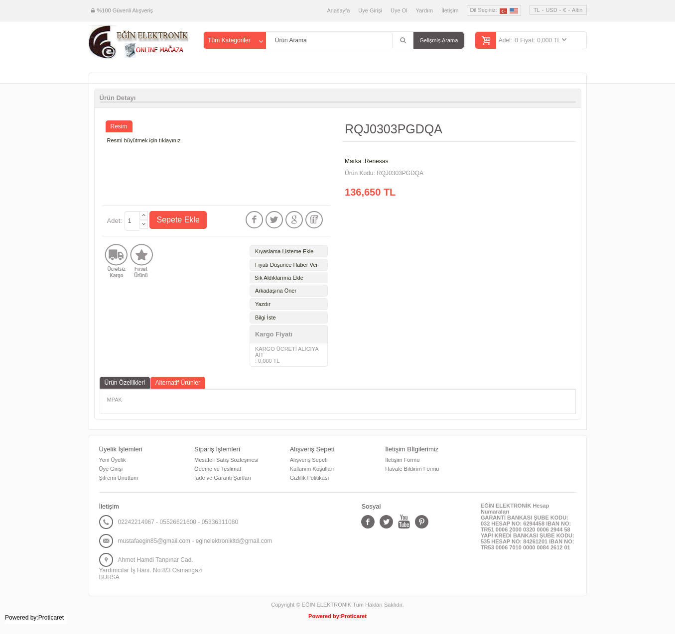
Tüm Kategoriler (229, 40)
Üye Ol (399, 10)
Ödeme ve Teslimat (217, 469)
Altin (577, 10)
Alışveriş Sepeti (309, 460)
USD (551, 10)
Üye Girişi (370, 10)
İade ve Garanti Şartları (222, 478)
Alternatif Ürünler (177, 382)
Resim (119, 126)
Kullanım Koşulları (312, 469)
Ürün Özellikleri (125, 382)
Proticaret (354, 616)
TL (537, 10)
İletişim (449, 10)
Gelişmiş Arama (438, 40)
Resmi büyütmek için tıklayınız (144, 140)
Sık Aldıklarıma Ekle (279, 278)
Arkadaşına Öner (275, 291)
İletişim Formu (402, 460)
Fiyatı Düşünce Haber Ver (286, 265)
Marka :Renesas (366, 161)
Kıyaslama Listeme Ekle (284, 251)
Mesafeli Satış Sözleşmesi (226, 460)
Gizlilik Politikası (309, 478)
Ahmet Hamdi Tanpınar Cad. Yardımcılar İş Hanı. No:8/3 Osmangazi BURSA (151, 568)
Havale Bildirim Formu (412, 469)
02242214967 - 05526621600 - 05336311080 (178, 522)
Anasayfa (338, 10)
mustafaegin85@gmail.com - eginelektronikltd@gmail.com (195, 540)
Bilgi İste (265, 317)
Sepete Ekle (178, 219)
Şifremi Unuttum (118, 478)
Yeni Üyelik (112, 460)
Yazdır (262, 304)
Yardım (424, 10)
